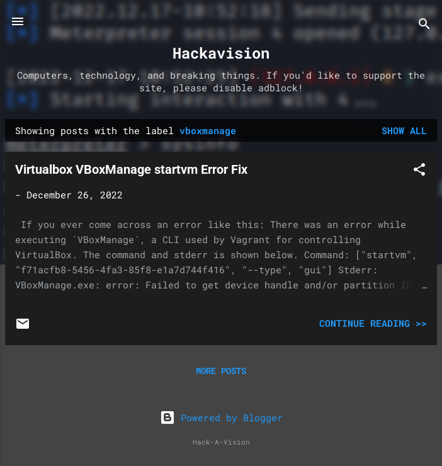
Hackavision (221, 53)
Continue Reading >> (373, 323)
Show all (404, 130)
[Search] (424, 25)
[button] (419, 171)
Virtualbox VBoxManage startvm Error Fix (131, 169)
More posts (221, 371)
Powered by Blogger (221, 417)
